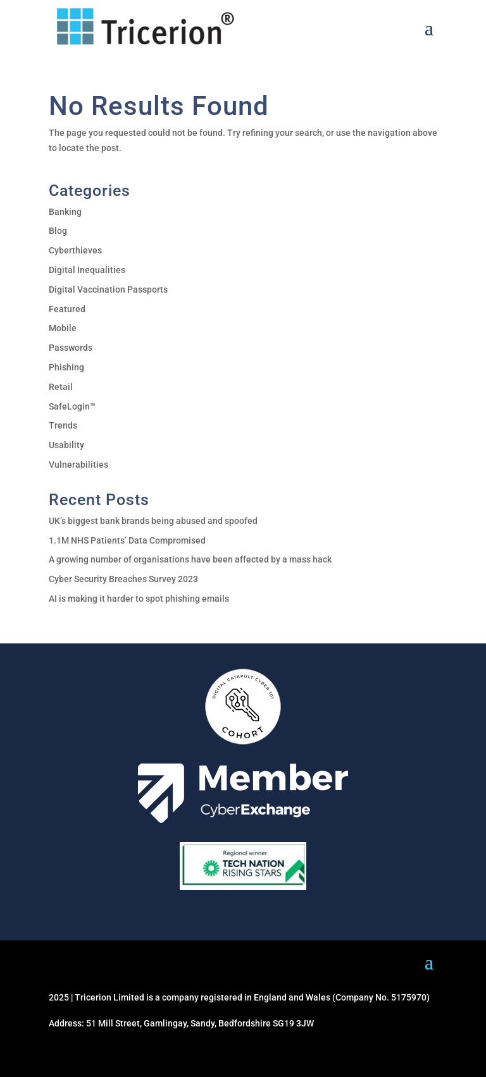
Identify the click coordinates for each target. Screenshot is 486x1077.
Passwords (70, 348)
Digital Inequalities (87, 270)
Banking (65, 212)
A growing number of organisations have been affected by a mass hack (190, 559)
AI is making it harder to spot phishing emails (139, 598)
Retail (61, 387)
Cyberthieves (75, 250)
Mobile (63, 328)
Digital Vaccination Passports (108, 289)
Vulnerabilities (78, 464)
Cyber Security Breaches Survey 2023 (123, 579)
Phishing (66, 367)
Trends (63, 425)
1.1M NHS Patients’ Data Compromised (127, 540)
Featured (67, 309)
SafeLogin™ (72, 406)
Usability (66, 445)
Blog (58, 231)
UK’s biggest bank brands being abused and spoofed (153, 521)
